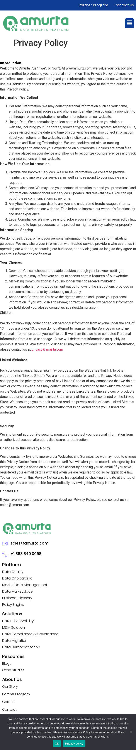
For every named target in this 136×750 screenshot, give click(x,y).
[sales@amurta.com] (4, 543)
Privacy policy (74, 743)
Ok (57, 743)
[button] (129, 23)
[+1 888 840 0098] (4, 554)
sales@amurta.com (29, 543)
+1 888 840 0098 (25, 553)
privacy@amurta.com (47, 349)
